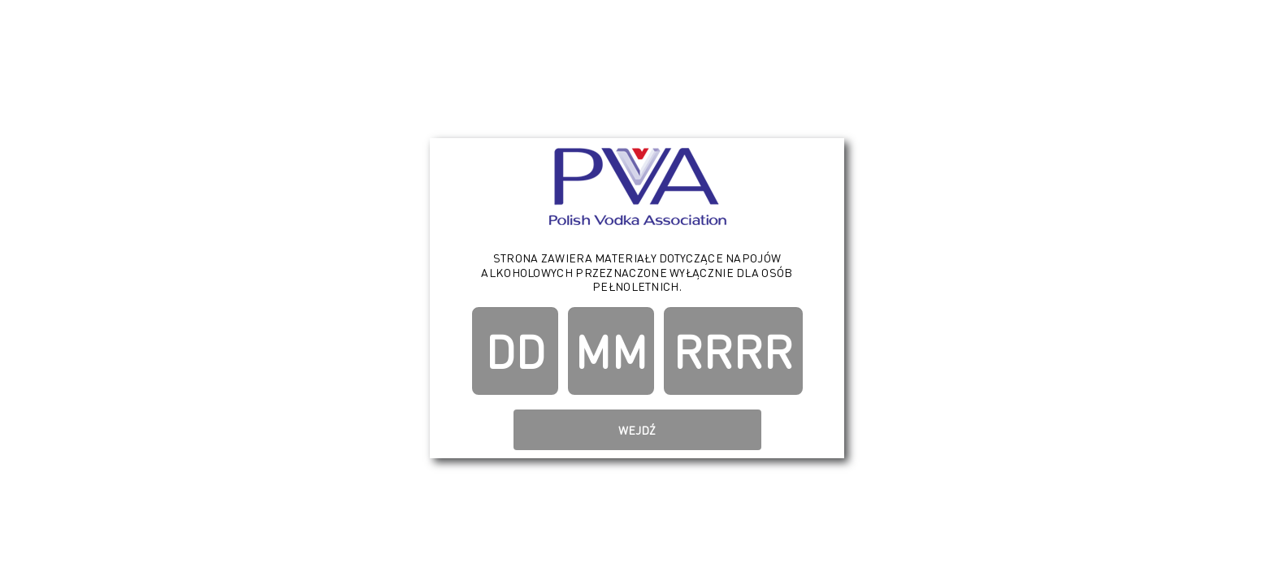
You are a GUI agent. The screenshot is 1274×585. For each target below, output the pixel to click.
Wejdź (637, 429)
